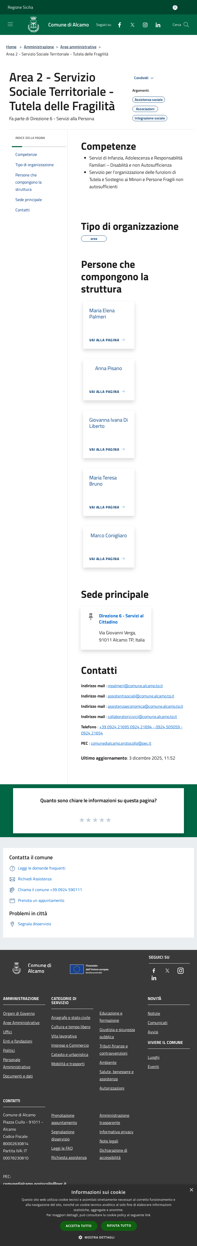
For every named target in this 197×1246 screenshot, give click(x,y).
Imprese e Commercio (70, 1045)
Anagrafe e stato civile (70, 1017)
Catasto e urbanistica (69, 1054)
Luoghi (154, 1057)
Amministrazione (39, 47)
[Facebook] (117, 24)
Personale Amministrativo (16, 1063)
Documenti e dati (18, 1076)
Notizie (154, 1013)
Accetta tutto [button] (79, 1226)
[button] (98, 1237)
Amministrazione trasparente (114, 1119)
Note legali (109, 1141)
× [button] (191, 1190)
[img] (55, 136)
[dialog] (98, 1215)
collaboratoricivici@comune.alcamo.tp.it (142, 716)
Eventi (153, 1066)
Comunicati (158, 1023)
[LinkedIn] (156, 24)
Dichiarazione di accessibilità (113, 1153)
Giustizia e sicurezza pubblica (117, 1033)
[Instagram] (143, 24)
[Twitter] (130, 24)
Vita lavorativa (64, 1036)
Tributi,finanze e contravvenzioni (114, 1049)
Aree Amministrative (21, 1023)
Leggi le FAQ (62, 1148)
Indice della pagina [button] (30, 137)
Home (11, 47)
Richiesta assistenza (69, 1157)
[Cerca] (186, 25)
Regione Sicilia (20, 7)
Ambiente (108, 1062)
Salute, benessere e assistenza (117, 1075)
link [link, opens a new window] (148, 1215)
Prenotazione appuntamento (64, 1119)
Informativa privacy (116, 1132)
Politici (9, 1050)
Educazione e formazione (111, 1016)
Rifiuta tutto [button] (119, 1225)
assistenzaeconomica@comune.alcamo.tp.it (145, 706)
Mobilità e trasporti (68, 1064)
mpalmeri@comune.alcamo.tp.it (135, 686)
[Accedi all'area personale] (175, 8)
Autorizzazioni (112, 1088)
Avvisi (153, 1032)
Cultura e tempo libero (70, 1027)
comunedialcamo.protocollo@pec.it (121, 743)
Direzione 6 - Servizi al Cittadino (121, 618)
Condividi (144, 78)
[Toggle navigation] (10, 24)
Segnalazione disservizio (62, 1135)
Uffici (7, 1032)
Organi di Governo (19, 1013)
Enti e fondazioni (17, 1041)
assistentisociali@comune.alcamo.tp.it (141, 696)
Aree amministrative (78, 47)
